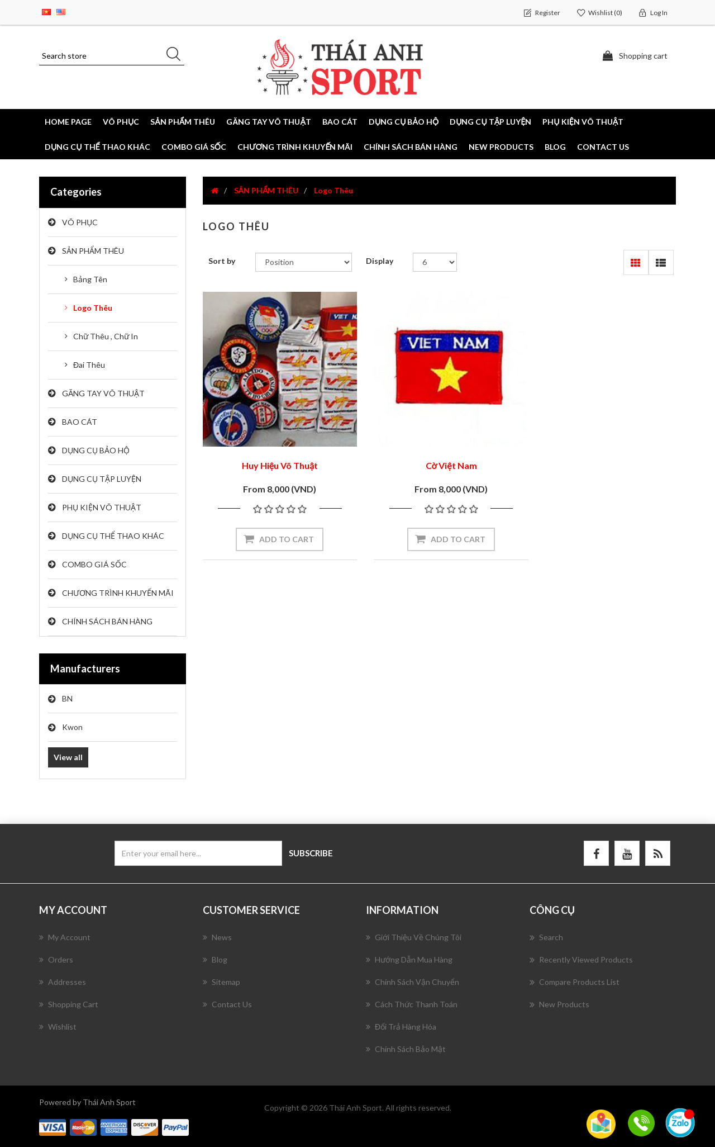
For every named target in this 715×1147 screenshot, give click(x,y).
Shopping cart (68, 1004)
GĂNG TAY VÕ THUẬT (103, 393)
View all (68, 757)
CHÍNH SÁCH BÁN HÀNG (410, 146)
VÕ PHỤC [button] (121, 121)
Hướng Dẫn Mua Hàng (409, 959)
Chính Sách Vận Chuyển (412, 982)
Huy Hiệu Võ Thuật (276, 457)
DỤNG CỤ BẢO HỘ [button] (403, 121)
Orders (56, 959)
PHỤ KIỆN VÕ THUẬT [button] (582, 121)
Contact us (603, 146)
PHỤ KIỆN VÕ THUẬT (101, 507)
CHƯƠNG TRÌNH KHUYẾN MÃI (295, 146)
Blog (555, 146)
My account (64, 937)
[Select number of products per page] (435, 262)
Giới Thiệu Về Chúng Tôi (413, 937)
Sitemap (221, 982)
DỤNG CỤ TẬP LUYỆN (101, 479)
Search (546, 937)
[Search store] (111, 55)
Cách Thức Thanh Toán (411, 1004)
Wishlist (58, 1026)
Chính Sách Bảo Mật (406, 1049)
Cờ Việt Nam (439, 457)
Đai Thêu (89, 364)
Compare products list (574, 982)
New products (501, 146)
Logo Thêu (92, 307)
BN (67, 698)
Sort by (221, 261)
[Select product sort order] (303, 262)
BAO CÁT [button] (340, 121)
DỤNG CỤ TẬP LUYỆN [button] (490, 121)
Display (379, 261)
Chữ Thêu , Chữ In (105, 336)
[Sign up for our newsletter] (198, 853)
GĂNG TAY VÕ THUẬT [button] (268, 121)
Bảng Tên (90, 279)
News (217, 937)
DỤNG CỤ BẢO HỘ (96, 450)
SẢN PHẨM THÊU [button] (182, 121)
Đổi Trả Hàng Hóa (401, 1026)
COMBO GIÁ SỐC (193, 146)
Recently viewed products (581, 959)
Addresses (62, 982)
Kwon (72, 727)
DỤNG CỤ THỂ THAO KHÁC (97, 146)
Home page (68, 121)
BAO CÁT (79, 421)
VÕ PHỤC (80, 222)
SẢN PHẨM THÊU (93, 250)
